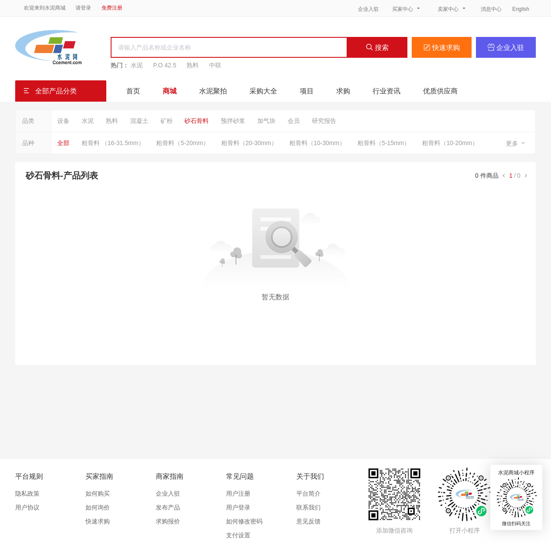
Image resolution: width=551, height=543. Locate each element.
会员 (294, 120)
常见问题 (240, 476)
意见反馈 (308, 521)
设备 (63, 120)
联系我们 (308, 507)
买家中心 (407, 8)
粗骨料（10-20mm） (450, 142)
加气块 (266, 120)
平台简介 (308, 493)
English (520, 9)
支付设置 (238, 535)
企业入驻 (368, 9)
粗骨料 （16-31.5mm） (113, 142)
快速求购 (441, 47)
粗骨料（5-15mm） (383, 142)
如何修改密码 (244, 521)
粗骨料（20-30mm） (249, 142)
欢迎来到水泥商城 (45, 8)
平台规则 (29, 476)
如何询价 (97, 507)
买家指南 (99, 476)
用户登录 (238, 507)
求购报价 (168, 521)
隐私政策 (27, 493)
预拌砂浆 (233, 120)
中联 (215, 65)
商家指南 (170, 476)
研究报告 (324, 120)
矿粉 (167, 120)
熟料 (193, 65)
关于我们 (310, 476)
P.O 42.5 (164, 65)
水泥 (137, 65)
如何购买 (97, 493)
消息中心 (492, 9)
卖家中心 (452, 8)
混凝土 (139, 120)
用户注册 (238, 493)
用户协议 (27, 507)
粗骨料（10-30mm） (317, 142)
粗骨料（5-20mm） (182, 142)
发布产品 (168, 507)
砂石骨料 (196, 120)
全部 (63, 142)
